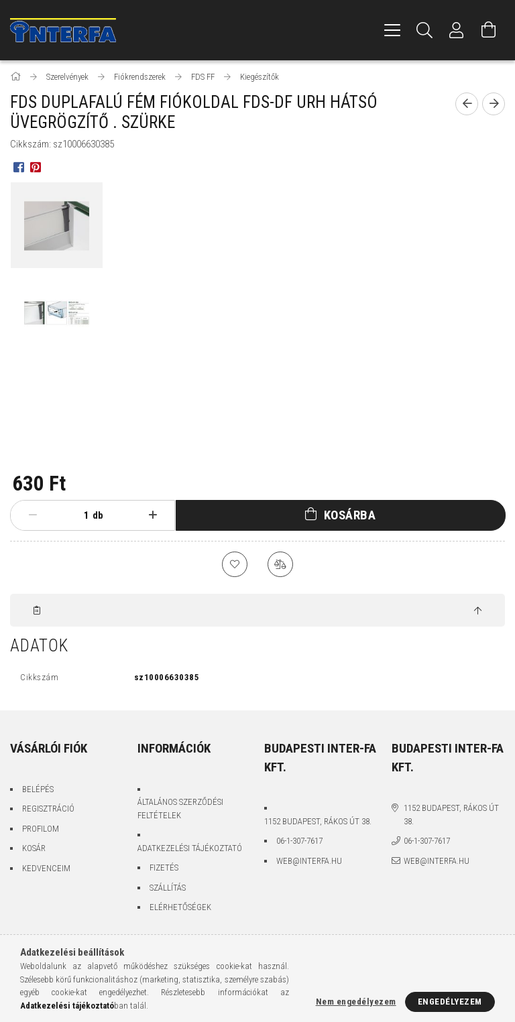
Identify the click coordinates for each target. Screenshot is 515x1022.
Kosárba (350, 515)
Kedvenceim (46, 870)
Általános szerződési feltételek (180, 810)
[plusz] (152, 515)
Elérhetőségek (180, 909)
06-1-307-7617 (299, 843)
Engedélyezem (450, 1002)
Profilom (40, 830)
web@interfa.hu (309, 862)
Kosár (34, 850)
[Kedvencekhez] (234, 565)
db (98, 515)
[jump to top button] (477, 612)
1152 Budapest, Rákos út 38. (317, 823)
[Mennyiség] (75, 515)
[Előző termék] (466, 103)
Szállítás (168, 889)
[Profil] (457, 30)
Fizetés (164, 870)
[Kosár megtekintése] (489, 30)
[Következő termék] (493, 103)
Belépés (38, 790)
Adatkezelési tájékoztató (189, 849)
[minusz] (32, 515)
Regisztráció (48, 811)
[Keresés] (424, 30)
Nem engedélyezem (356, 1002)
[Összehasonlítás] (281, 565)
